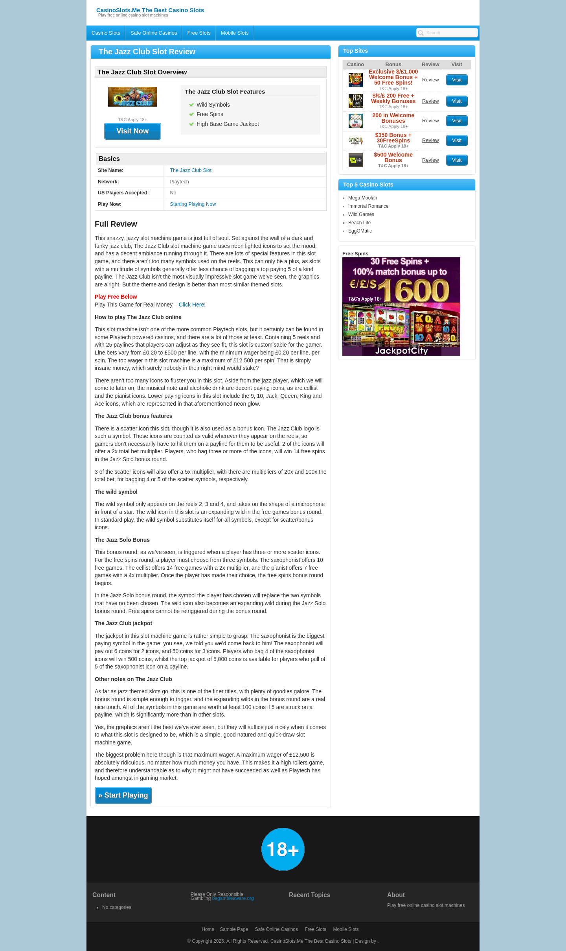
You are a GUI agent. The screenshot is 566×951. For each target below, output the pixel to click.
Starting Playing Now (193, 204)
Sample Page (234, 929)
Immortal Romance (368, 206)
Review (430, 80)
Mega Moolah (362, 198)
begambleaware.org (233, 898)
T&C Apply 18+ (393, 88)
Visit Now (133, 131)
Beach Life (359, 222)
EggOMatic (360, 231)
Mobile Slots (235, 33)
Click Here (191, 304)
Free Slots (199, 33)
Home (208, 929)
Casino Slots (106, 33)
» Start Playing (123, 795)
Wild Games (361, 214)
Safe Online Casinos (153, 33)
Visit (456, 80)
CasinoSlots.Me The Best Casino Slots (150, 10)
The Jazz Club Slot (190, 170)
